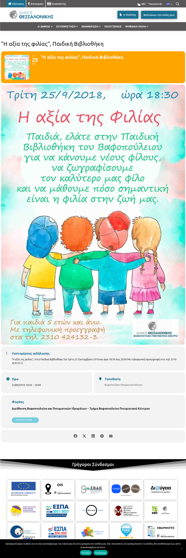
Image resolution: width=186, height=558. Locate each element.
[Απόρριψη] (181, 548)
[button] (177, 3)
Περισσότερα (25, 420)
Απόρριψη (100, 552)
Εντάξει (86, 552)
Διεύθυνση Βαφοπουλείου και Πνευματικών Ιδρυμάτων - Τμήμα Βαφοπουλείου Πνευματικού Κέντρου (81, 408)
